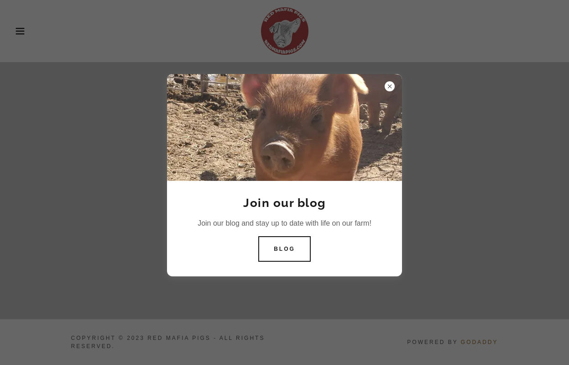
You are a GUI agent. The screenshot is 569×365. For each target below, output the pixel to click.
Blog (284, 249)
